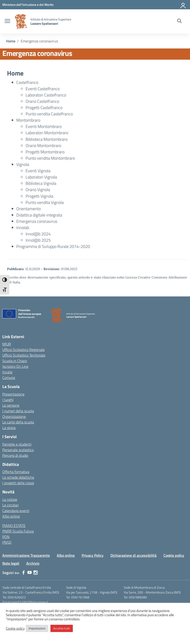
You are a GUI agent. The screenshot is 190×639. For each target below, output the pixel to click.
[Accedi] (183, 5)
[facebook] (23, 572)
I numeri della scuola (18, 411)
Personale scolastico (18, 450)
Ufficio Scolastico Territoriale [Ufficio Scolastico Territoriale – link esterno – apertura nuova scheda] (23, 355)
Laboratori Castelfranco (46, 95)
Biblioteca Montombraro (46, 139)
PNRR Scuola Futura (18, 531)
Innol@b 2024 (38, 234)
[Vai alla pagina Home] (10, 41)
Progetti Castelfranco (44, 107)
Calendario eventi (15, 510)
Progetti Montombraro (45, 152)
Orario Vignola (38, 189)
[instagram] (35, 572)
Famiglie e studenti (16, 444)
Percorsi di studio (15, 455)
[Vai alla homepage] (21, 21)
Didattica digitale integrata (39, 215)
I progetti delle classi (18, 483)
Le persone (10, 405)
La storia (9, 427)
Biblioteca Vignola (41, 183)
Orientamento (28, 209)
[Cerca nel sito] (179, 21)
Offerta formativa (15, 471)
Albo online (11, 516)
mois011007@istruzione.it (29, 602)
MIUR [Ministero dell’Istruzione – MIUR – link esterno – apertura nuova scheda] (6, 344)
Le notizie (9, 499)
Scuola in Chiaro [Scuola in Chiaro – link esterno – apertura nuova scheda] (14, 361)
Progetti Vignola (39, 196)
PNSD (6, 542)
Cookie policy (173, 555)
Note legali (10, 563)
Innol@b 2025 (38, 240)
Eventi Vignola (38, 171)
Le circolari (10, 505)
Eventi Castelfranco (43, 89)
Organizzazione (14, 416)
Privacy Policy (92, 555)
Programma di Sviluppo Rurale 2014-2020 (53, 246)
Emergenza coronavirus (36, 221)
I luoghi (7, 399)
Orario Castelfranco (42, 101)
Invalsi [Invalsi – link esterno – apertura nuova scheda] (7, 372)
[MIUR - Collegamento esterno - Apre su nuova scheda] (27, 4)
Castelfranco (27, 82)
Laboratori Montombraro (47, 133)
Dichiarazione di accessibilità (133, 555)
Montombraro (28, 120)
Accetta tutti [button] (61, 628)
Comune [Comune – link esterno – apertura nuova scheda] (8, 377)
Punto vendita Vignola (45, 202)
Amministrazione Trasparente (26, 555)
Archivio (32, 563)
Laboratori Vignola (41, 177)
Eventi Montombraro (44, 126)
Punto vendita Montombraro (50, 158)
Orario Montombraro (43, 145)
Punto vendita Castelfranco (49, 114)
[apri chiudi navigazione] (7, 21)
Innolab (22, 227)
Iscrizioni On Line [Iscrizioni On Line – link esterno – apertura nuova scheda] (15, 366)
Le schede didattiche (18, 477)
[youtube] (29, 572)
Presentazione (13, 394)
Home (15, 73)
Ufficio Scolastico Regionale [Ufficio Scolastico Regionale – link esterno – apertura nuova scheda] (23, 349)
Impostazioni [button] (37, 628)
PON (6, 536)
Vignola (22, 164)
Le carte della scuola (18, 422)
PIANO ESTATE (14, 525)
